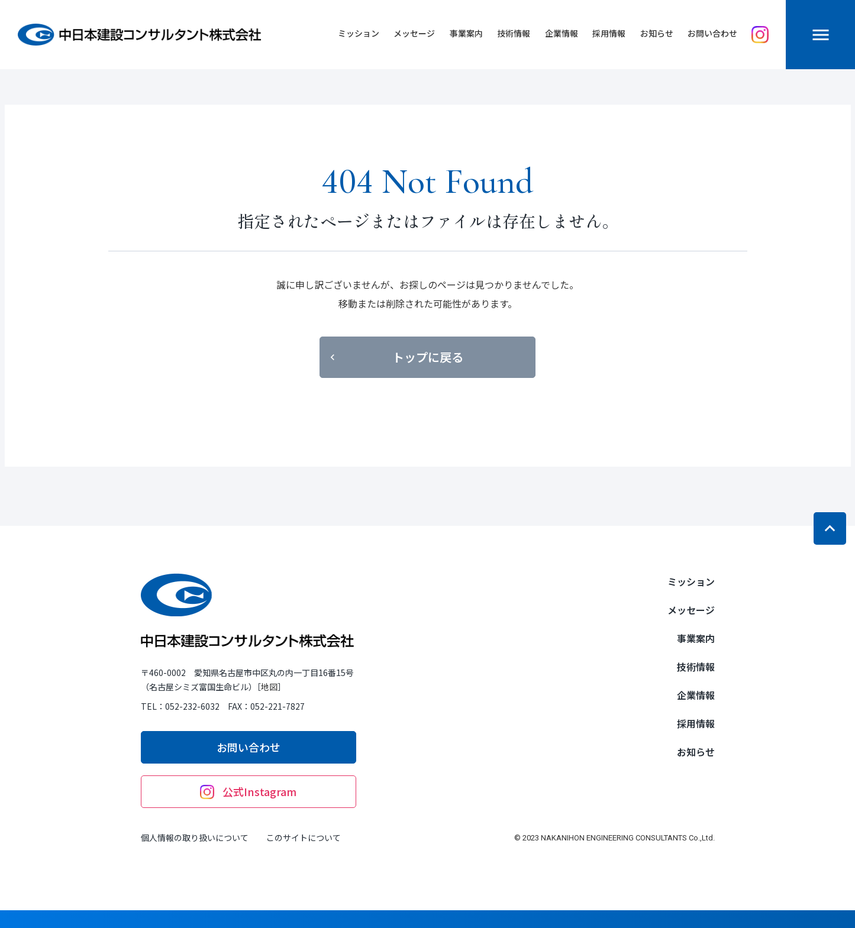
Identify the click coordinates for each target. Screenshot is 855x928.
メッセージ (414, 33)
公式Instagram (248, 791)
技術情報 (513, 33)
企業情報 (561, 33)
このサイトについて (303, 837)
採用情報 (608, 33)
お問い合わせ (712, 33)
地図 (269, 687)
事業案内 (466, 33)
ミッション (358, 33)
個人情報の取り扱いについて (195, 837)
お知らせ (656, 33)
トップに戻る (395, 357)
